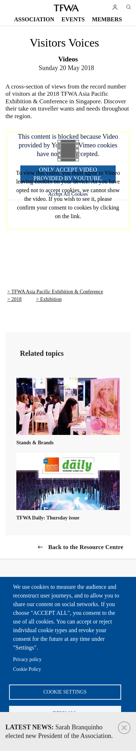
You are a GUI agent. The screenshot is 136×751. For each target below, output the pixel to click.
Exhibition (51, 299)
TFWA (66, 8)
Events (73, 19)
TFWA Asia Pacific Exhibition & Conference (57, 291)
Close (124, 727)
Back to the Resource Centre (85, 547)
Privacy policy (27, 659)
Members (107, 19)
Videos (68, 59)
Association (34, 19)
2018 (16, 299)
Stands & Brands (35, 442)
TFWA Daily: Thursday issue (47, 518)
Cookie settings (65, 692)
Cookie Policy (27, 669)
